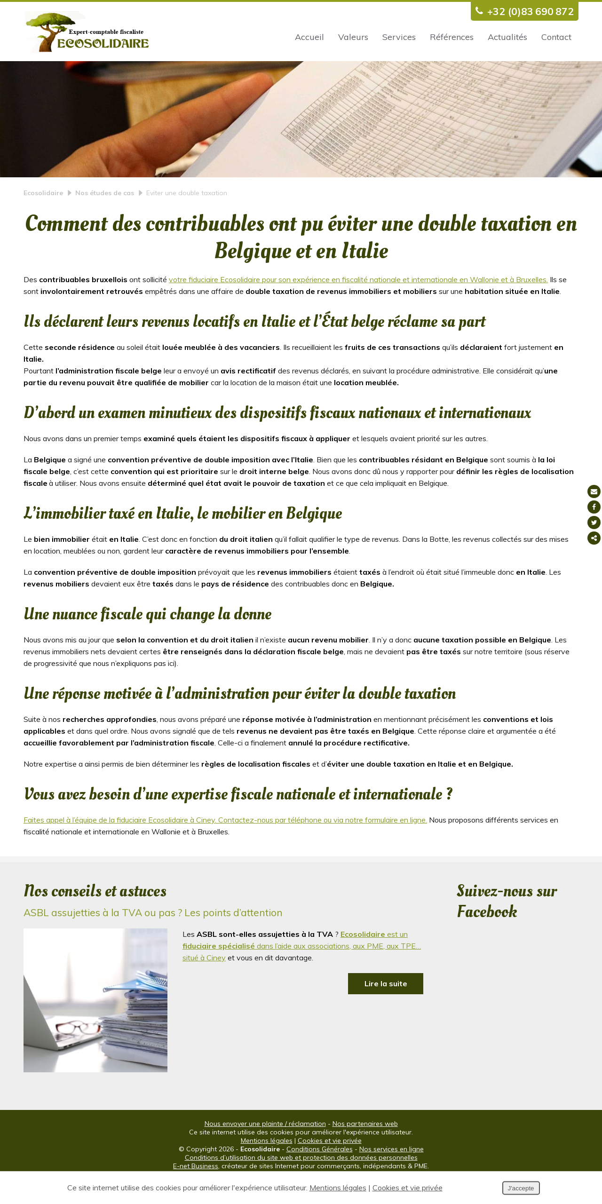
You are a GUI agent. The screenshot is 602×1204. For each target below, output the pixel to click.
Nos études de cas (104, 217)
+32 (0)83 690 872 (522, 11)
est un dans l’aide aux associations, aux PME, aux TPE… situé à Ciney (301, 970)
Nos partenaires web (365, 1148)
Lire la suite (385, 1008)
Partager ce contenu (594, 538)
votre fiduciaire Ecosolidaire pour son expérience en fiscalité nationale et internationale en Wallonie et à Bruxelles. (358, 304)
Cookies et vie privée (330, 1165)
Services (399, 37)
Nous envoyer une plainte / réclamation (265, 1148)
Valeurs (353, 37)
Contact (556, 37)
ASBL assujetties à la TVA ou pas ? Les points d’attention (153, 937)
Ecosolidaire (43, 217)
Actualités (507, 37)
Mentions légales (267, 1165)
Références (452, 37)
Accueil (309, 37)
